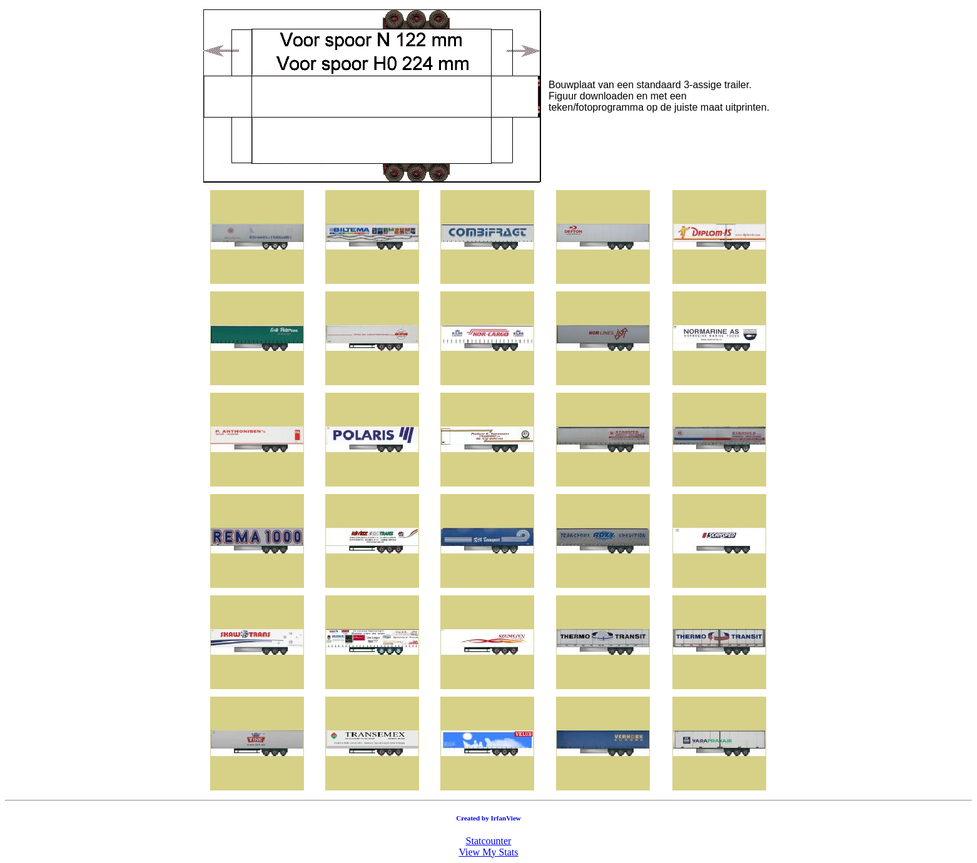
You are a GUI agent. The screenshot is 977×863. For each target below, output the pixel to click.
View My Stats (488, 852)
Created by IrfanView (488, 818)
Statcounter (489, 840)
